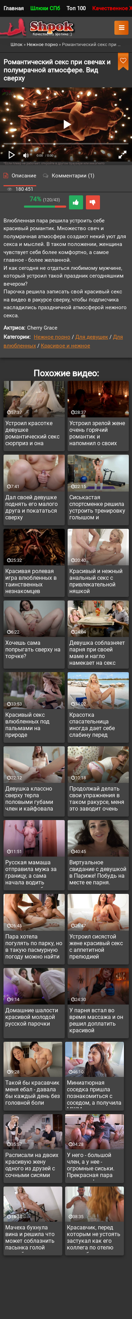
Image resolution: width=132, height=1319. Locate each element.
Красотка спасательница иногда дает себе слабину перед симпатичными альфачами (92, 726)
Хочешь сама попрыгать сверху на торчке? (33, 649)
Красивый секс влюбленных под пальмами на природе (27, 725)
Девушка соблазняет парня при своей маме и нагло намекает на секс (97, 652)
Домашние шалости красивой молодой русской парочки (31, 1017)
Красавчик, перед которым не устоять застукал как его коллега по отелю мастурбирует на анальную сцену (93, 1238)
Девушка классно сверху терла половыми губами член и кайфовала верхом (29, 799)
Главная (14, 8)
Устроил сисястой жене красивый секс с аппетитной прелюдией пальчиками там (96, 947)
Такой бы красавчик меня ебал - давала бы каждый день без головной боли (32, 1092)
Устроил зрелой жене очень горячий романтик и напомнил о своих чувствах (97, 434)
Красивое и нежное (65, 346)
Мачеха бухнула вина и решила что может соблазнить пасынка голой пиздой (30, 1238)
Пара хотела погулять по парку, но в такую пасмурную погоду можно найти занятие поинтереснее (33, 947)
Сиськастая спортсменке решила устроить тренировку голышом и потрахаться (97, 508)
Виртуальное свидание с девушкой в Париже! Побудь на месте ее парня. (97, 872)
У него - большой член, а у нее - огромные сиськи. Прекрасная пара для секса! (90, 1166)
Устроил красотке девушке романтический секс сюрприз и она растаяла (32, 434)
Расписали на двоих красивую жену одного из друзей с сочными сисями (31, 1165)
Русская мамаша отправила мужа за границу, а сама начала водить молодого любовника (33, 873)
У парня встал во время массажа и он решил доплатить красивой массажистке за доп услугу (96, 1021)
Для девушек (91, 337)
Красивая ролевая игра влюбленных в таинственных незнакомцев (31, 581)
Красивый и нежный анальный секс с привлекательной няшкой (95, 581)
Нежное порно (52, 337)
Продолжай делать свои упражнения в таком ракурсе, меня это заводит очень (96, 798)
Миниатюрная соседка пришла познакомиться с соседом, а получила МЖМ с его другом (94, 1093)
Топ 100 (76, 8)
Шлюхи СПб (45, 8)
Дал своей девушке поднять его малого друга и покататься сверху (31, 507)
